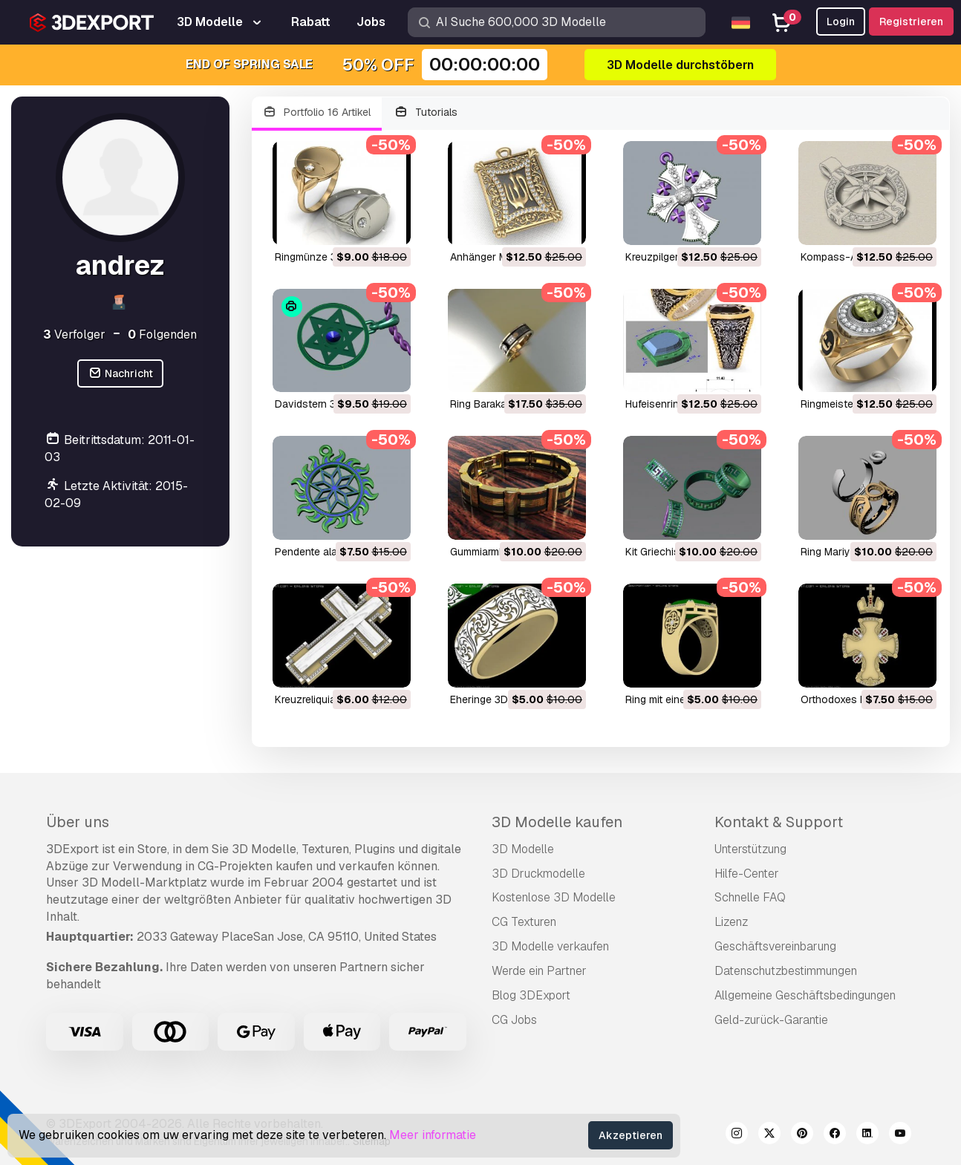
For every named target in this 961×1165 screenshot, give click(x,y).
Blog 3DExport (531, 995)
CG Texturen (524, 922)
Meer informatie (432, 1135)
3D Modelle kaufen (557, 822)
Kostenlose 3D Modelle (554, 897)
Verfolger (74, 334)
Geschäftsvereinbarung (775, 946)
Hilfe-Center (746, 873)
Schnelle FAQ (750, 897)
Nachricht (120, 374)
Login (841, 21)
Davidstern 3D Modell (326, 404)
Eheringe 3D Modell (496, 699)
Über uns (77, 822)
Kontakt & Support (778, 822)
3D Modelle (523, 849)
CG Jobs (514, 1020)
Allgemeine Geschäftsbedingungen (805, 995)
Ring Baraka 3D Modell (503, 404)
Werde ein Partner (539, 971)
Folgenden (162, 334)
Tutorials (425, 112)
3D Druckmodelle (538, 873)
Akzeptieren (630, 1135)
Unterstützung (750, 849)
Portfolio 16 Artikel (317, 112)
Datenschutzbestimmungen (785, 971)
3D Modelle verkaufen (550, 946)
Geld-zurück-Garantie (771, 1020)
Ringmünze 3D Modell (326, 257)
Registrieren (911, 21)
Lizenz (731, 922)
